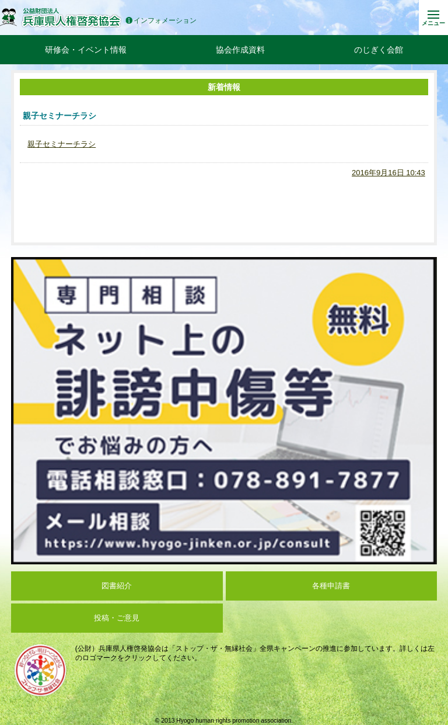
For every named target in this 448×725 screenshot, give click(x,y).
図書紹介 (117, 585)
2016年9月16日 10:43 (388, 172)
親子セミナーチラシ (61, 144)
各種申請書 (331, 585)
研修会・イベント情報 (86, 49)
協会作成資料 (240, 49)
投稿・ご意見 (116, 617)
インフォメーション (161, 21)
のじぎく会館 (378, 49)
